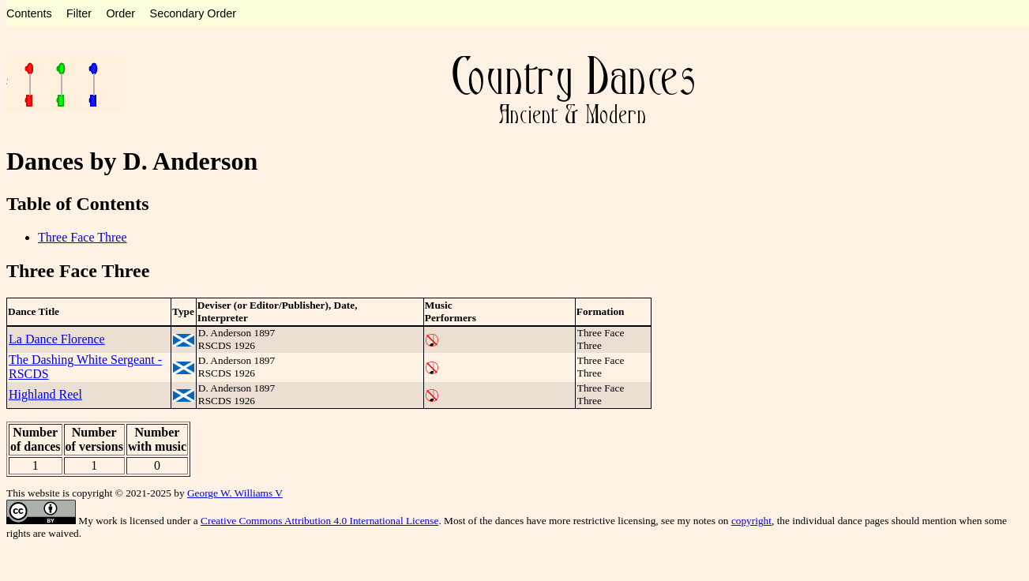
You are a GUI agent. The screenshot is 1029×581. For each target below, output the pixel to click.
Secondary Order (193, 13)
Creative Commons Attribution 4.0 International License (319, 521)
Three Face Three (82, 237)
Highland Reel (45, 394)
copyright (751, 521)
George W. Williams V (235, 493)
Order (120, 13)
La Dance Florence (57, 339)
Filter (79, 13)
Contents (29, 13)
